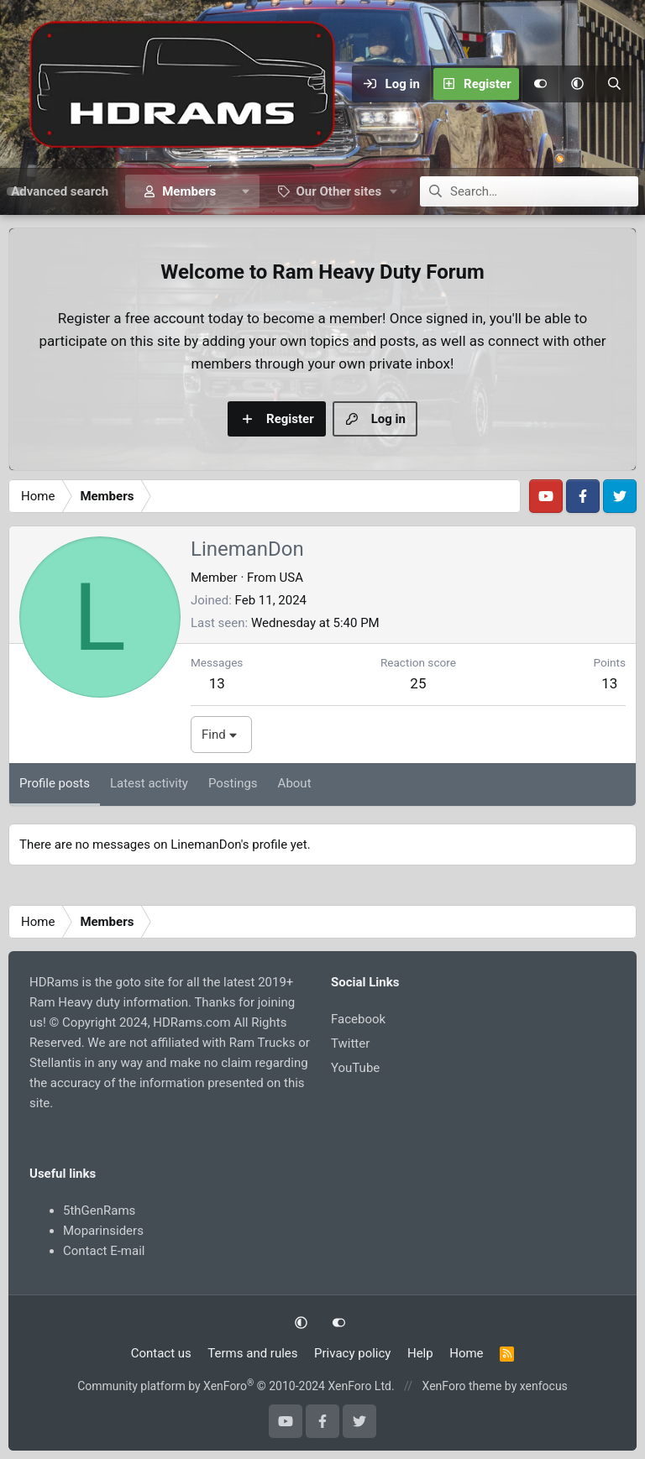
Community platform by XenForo (235, 1386)
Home (466, 1353)
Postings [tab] (233, 783)
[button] (576, 83)
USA (291, 577)
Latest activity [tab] (149, 783)
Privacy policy (352, 1353)
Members (189, 191)
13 (217, 683)
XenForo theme (462, 1386)
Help (420, 1353)
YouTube (355, 1067)
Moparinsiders (103, 1230)
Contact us (161, 1353)
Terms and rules (252, 1353)
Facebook (358, 1019)
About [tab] (295, 783)
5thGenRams (99, 1210)
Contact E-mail (103, 1250)
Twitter (350, 1043)
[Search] (613, 83)
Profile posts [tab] (54, 783)
